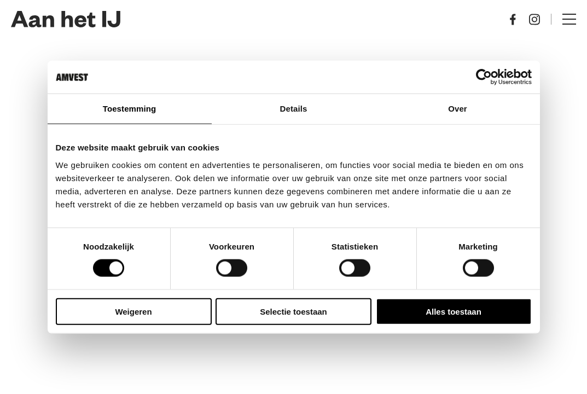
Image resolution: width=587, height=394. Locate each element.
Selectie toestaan (293, 311)
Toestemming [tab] (129, 108)
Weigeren (133, 311)
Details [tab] (293, 108)
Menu (569, 19)
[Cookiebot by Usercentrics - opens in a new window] (484, 77)
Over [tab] (457, 108)
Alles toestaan (453, 311)
